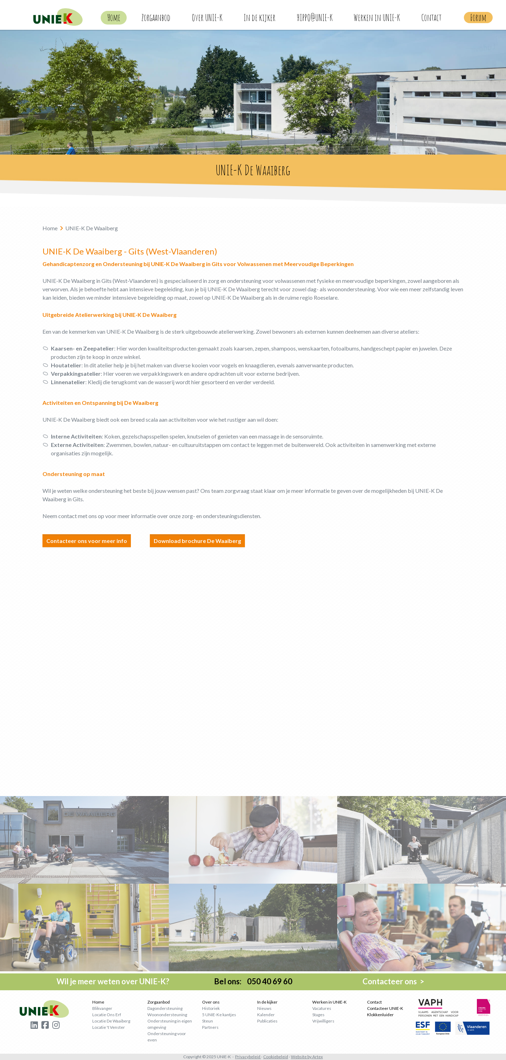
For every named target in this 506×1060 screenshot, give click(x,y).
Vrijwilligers (323, 1021)
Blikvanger (102, 1008)
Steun (207, 1021)
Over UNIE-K (207, 17)
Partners (210, 1027)
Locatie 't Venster (108, 1027)
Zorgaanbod (156, 17)
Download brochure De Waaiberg (197, 540)
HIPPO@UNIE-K (315, 17)
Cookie (270, 1056)
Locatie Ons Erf (106, 1014)
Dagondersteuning (164, 1008)
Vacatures (321, 1008)
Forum (478, 17)
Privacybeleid (247, 1056)
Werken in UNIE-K (377, 17)
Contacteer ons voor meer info (86, 540)
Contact (431, 17)
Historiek (211, 1008)
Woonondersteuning (167, 1014)
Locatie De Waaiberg (111, 1021)
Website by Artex (307, 1056)
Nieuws (264, 1008)
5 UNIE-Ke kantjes (219, 1014)
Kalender (266, 1014)
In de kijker (259, 17)
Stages (318, 1014)
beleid (282, 1056)
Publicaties (267, 1021)
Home (113, 17)
